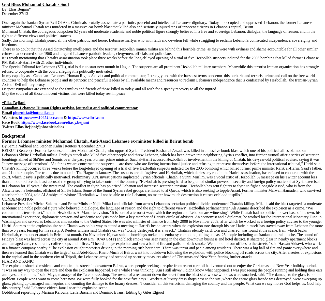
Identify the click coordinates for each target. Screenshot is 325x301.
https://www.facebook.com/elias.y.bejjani (55, 122)
